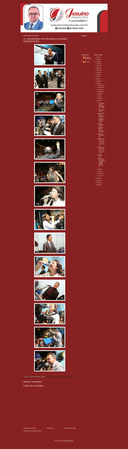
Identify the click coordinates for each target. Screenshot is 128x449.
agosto (99, 93)
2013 (97, 178)
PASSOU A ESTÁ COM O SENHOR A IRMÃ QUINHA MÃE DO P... (101, 162)
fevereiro (100, 173)
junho (99, 98)
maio (99, 100)
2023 (97, 63)
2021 (97, 68)
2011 (97, 182)
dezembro (100, 85)
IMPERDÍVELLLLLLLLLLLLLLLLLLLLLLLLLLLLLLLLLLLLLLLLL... (101, 142)
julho (99, 96)
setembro (100, 91)
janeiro (99, 175)
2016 (97, 79)
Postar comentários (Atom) (34, 431)
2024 (97, 61)
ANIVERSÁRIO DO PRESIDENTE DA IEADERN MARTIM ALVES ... (100, 117)
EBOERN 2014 (99, 155)
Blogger (71, 440)
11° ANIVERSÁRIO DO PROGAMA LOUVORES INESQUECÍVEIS (101, 107)
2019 (97, 72)
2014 (97, 83)
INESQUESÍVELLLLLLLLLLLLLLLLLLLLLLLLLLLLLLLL (100, 150)
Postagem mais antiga (70, 428)
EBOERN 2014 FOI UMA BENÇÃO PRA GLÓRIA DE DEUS (100, 127)
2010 (97, 184)
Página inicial (50, 428)
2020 (97, 70)
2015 (97, 81)
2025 (97, 59)
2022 (97, 66)
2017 (97, 76)
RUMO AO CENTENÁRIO (100, 135)
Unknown (87, 62)
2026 (97, 57)
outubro (100, 89)
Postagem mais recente (29, 428)
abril (99, 169)
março (99, 171)
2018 (97, 74)
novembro (100, 87)
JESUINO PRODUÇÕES (88, 59)
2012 (97, 180)
